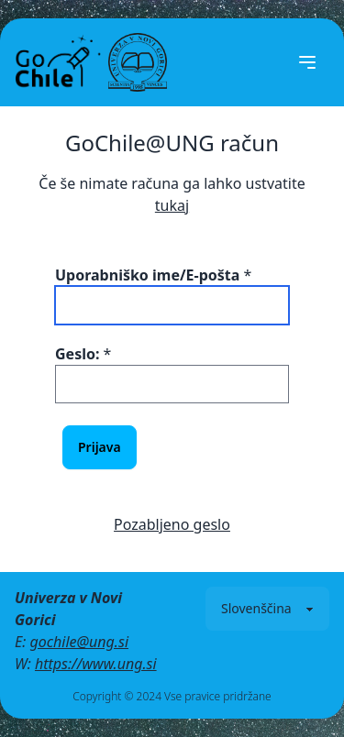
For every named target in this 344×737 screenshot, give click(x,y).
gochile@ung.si (78, 642)
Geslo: (77, 354)
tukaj (172, 205)
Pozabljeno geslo (172, 524)
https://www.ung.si (96, 664)
